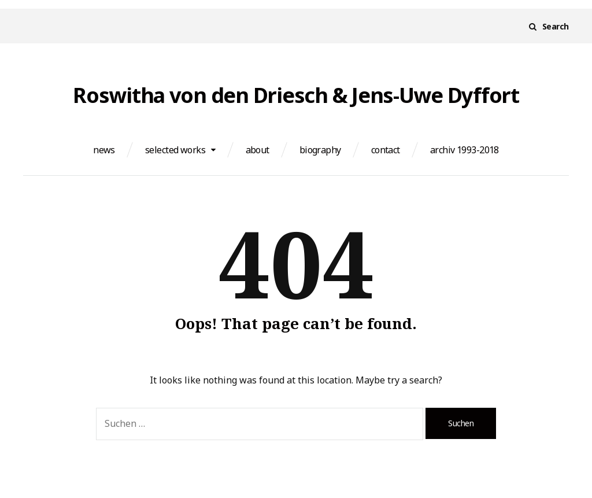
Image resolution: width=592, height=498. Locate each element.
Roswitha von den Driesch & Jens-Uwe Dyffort (296, 95)
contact (385, 149)
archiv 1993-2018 (464, 149)
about (257, 149)
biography (320, 149)
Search (555, 26)
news (104, 149)
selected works (175, 149)
